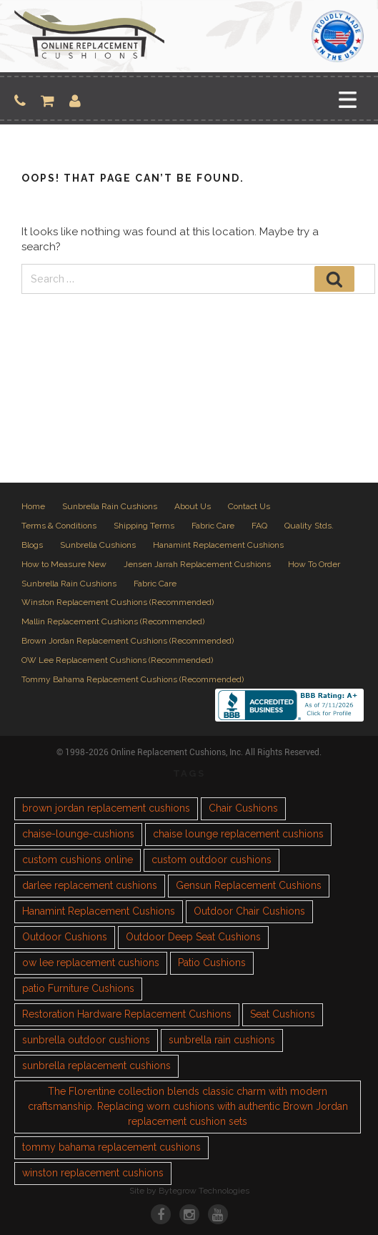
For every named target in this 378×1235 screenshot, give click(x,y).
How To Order (314, 564)
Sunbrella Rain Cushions (109, 506)
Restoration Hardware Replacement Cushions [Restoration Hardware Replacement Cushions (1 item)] (127, 1014)
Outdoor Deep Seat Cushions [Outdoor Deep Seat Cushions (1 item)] (193, 937)
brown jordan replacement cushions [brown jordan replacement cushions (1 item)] (106, 808)
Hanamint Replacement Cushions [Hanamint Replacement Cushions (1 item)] (98, 911)
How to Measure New (63, 564)
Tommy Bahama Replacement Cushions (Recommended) (132, 679)
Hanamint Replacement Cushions (218, 545)
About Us (192, 506)
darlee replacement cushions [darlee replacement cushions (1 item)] (89, 885)
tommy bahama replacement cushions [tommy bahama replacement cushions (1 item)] (111, 1147)
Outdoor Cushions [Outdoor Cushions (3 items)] (64, 937)
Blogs (32, 545)
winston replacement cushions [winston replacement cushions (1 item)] (93, 1173)
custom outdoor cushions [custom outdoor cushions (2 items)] (211, 859)
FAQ (259, 526)
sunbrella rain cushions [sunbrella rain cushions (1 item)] (222, 1039)
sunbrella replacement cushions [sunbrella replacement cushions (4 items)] (96, 1065)
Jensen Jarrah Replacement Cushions (197, 564)
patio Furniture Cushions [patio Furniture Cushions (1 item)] (78, 988)
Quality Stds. (309, 526)
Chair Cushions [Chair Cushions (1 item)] (243, 808)
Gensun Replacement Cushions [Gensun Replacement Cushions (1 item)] (249, 885)
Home (33, 506)
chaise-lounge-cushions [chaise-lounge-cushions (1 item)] (78, 834)
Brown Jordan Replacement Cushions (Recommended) (127, 641)
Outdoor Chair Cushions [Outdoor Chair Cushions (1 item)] (249, 911)
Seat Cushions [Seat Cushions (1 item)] (282, 1014)
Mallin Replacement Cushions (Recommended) (112, 621)
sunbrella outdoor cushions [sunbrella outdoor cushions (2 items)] (86, 1039)
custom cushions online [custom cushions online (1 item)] (77, 859)
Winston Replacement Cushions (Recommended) (117, 602)
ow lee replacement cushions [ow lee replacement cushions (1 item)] (90, 962)
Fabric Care (213, 526)
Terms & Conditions (58, 526)
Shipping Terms (144, 526)
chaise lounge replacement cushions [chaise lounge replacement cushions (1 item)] (238, 834)
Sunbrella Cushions (98, 545)
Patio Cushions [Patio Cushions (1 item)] (212, 962)
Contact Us (249, 506)
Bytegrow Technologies (204, 1191)
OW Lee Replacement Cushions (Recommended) (117, 660)
